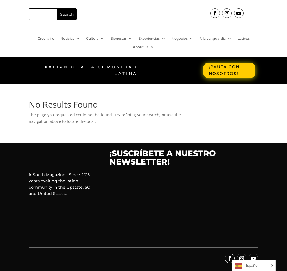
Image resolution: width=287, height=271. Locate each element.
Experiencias (149, 39)
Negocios (180, 39)
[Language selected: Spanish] (254, 265)
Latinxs (244, 39)
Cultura (92, 39)
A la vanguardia (213, 39)
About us (140, 47)
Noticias (67, 39)
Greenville (46, 39)
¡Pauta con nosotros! (224, 70)
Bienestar (118, 39)
